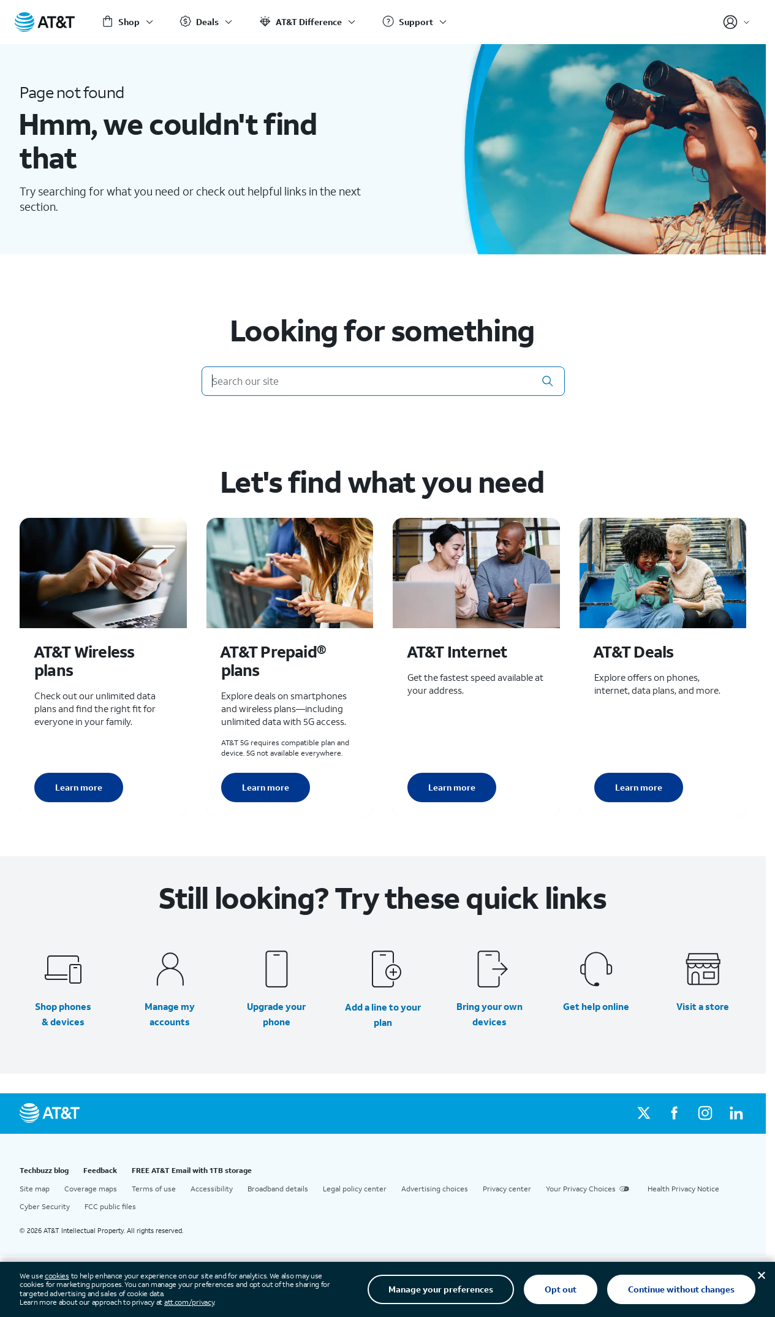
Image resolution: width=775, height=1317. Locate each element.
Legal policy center (355, 1188)
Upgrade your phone (276, 1014)
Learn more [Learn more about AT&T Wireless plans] (78, 787)
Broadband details (278, 1188)
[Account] (736, 22)
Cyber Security (45, 1206)
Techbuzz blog (44, 1170)
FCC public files (110, 1206)
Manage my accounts (170, 1014)
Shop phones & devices (63, 1014)
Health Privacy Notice (683, 1188)
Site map (35, 1188)
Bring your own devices (489, 1014)
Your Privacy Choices (589, 1189)
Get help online (596, 1006)
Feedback (100, 1170)
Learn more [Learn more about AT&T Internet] (451, 787)
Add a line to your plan (383, 1014)
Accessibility (212, 1188)
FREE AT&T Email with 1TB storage (192, 1170)
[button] (547, 381)
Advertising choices (434, 1188)
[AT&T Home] (45, 22)
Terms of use (154, 1188)
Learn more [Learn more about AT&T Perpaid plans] (265, 787)
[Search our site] (383, 381)
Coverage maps (90, 1188)
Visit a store (702, 1006)
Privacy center (507, 1188)
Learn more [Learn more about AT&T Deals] (638, 787)
